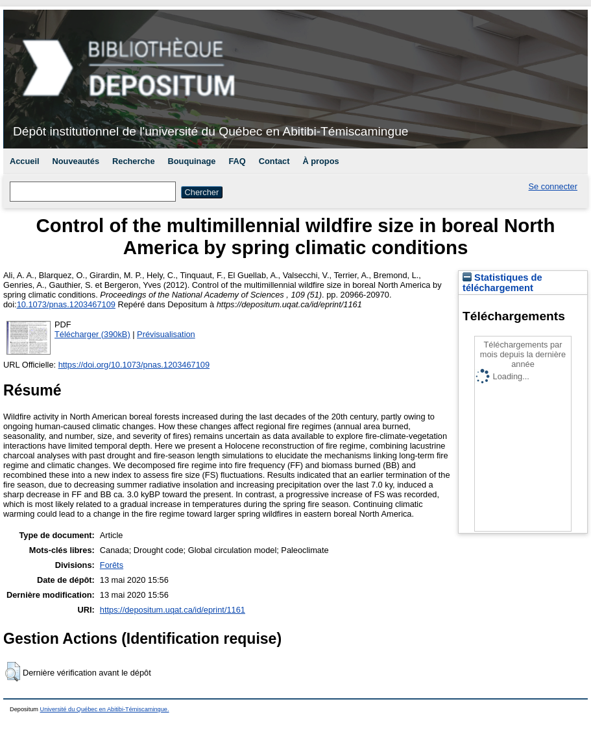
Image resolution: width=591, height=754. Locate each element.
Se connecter (553, 186)
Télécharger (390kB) (92, 334)
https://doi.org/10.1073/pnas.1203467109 (134, 365)
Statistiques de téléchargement (502, 282)
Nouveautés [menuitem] (76, 161)
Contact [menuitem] (274, 161)
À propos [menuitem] (320, 161)
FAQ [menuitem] (236, 161)
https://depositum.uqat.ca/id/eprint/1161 (172, 610)
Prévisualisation (166, 334)
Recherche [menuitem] (133, 161)
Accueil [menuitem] (25, 161)
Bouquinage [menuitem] (192, 161)
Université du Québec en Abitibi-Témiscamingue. (104, 709)
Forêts (111, 565)
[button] (12, 671)
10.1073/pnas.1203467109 (66, 304)
